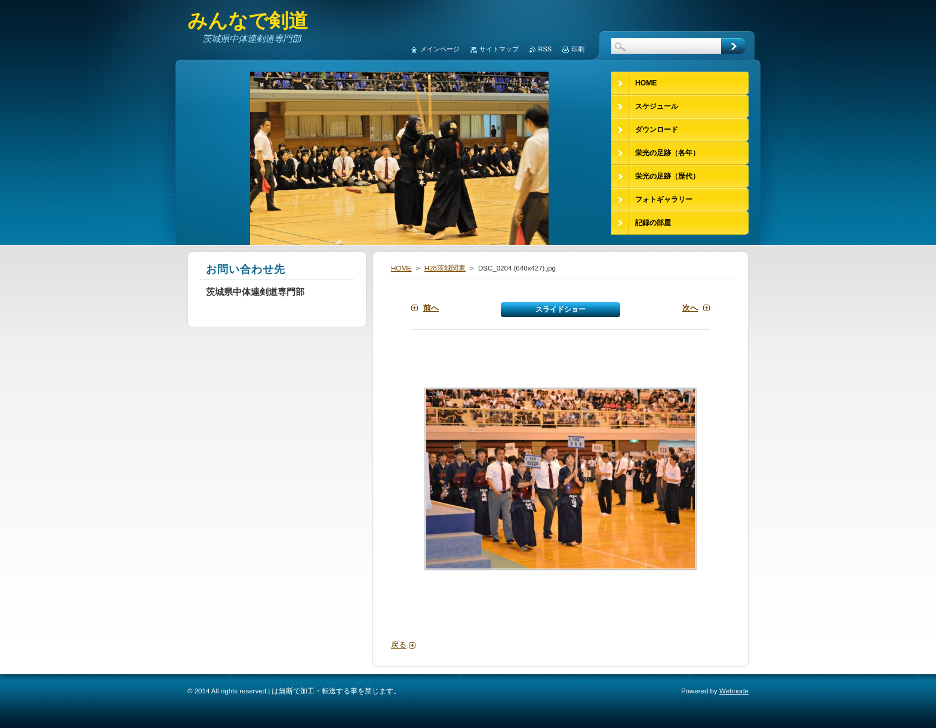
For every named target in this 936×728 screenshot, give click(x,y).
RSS (545, 49)
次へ (690, 307)
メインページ (440, 49)
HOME (401, 268)
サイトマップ (499, 49)
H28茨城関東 (445, 268)
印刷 (577, 49)
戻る (399, 644)
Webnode (734, 691)
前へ (431, 307)
